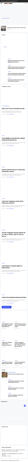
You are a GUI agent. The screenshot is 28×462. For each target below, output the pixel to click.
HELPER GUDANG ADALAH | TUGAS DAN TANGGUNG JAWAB (20, 325)
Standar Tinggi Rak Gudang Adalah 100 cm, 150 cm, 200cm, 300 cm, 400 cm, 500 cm (13, 234)
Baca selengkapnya (10, 114)
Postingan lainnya (6, 307)
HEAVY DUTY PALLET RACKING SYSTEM (10, 20)
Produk (5, 46)
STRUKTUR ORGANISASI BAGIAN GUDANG (14, 297)
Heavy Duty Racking (5, 18)
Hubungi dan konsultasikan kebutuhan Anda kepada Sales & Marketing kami (14, 1)
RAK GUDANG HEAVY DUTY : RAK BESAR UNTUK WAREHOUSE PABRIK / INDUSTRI (13, 50)
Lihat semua (24, 86)
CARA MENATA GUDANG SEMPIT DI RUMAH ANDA (16, 27)
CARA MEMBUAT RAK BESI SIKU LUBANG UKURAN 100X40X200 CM (7, 325)
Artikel (3, 135)
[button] (1, 3)
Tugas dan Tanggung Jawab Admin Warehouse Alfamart (7, 344)
